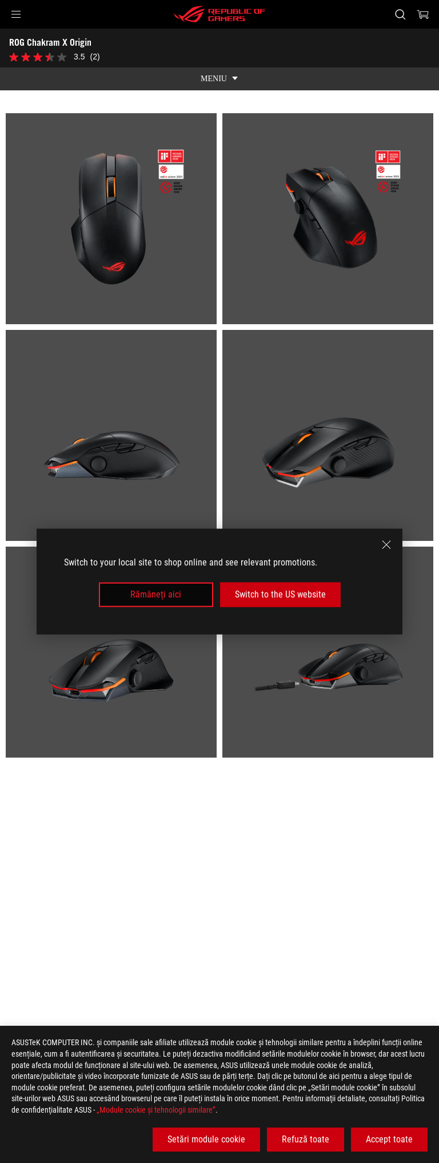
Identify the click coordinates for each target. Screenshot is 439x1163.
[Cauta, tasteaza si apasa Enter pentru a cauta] (400, 14)
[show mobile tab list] (219, 78)
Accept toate (389, 1139)
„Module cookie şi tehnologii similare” (156, 1109)
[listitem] (111, 218)
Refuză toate (305, 1139)
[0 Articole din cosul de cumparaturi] (423, 14)
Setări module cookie (206, 1139)
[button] (16, 14)
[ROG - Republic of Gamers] (219, 14)
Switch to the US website (280, 594)
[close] (386, 545)
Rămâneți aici (155, 594)
